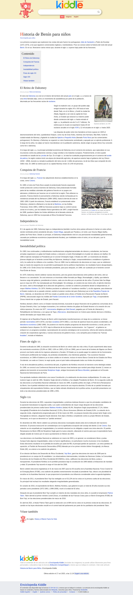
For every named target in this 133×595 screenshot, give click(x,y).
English (76, 16)
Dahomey (32, 96)
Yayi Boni (67, 453)
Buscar (98, 12)
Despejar (94, 12)
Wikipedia (54, 590)
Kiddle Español (25, 592)
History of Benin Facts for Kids (46, 519)
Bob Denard (70, 309)
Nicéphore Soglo (54, 370)
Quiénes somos (45, 592)
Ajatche (60, 137)
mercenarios (51, 309)
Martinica (57, 204)
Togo (95, 297)
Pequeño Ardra (70, 137)
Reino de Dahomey (35, 92)
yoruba (43, 155)
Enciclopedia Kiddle (56, 563)
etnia (25, 99)
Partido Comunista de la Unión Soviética (67, 297)
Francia (39, 178)
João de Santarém (87, 42)
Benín (22, 47)
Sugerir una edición (82, 573)
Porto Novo (87, 137)
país (70, 96)
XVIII (77, 127)
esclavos (52, 101)
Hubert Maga (58, 232)
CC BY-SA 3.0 (53, 588)
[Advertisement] (66, 25)
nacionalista (30, 322)
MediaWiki (84, 590)
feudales (23, 335)
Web (62, 16)
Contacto (72, 592)
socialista (55, 322)
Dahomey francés (34, 174)
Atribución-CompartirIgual (59, 565)
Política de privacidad (60, 592)
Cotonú (93, 210)
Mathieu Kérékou (31, 288)
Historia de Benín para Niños (30, 568)
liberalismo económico (28, 325)
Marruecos (62, 312)
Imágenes (69, 16)
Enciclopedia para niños (27, 38)
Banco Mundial (83, 370)
